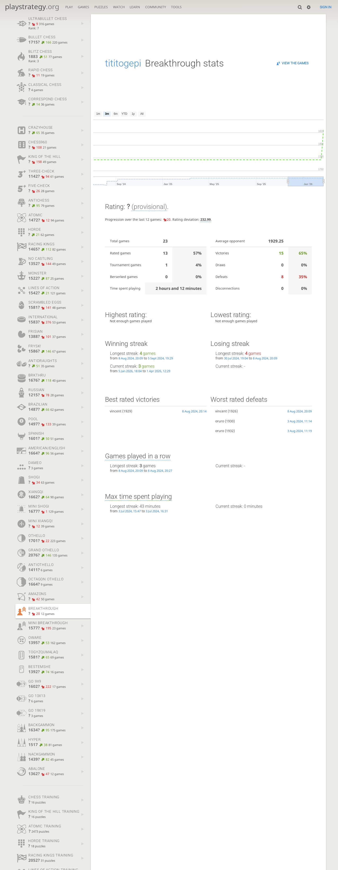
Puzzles (101, 7)
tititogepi (123, 63)
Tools (176, 7)
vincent (115, 411)
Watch (119, 7)
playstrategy (32, 6)
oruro (219, 421)
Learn (135, 7)
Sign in (325, 7)
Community (155, 7)
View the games (295, 63)
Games (83, 7)
